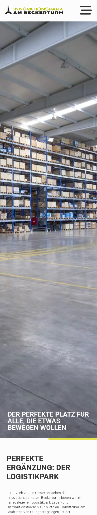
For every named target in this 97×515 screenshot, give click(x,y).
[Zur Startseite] (34, 10)
